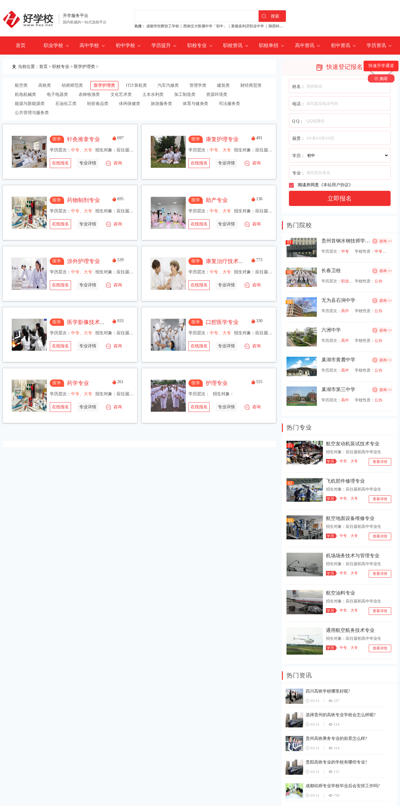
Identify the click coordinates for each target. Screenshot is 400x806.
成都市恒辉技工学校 (162, 26)
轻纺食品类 (97, 103)
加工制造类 (184, 94)
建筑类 (223, 85)
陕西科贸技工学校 (283, 26)
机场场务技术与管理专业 (352, 555)
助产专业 (217, 200)
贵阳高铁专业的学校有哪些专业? (336, 762)
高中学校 (89, 45)
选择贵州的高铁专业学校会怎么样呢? (340, 715)
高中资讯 (304, 45)
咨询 (118, 163)
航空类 (21, 85)
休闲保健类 (129, 103)
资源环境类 (216, 94)
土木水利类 (153, 94)
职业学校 (53, 45)
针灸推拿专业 (83, 139)
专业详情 (87, 163)
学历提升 (161, 45)
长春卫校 (331, 270)
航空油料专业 (340, 592)
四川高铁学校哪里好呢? (328, 691)
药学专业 (78, 383)
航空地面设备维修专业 (350, 518)
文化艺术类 (121, 94)
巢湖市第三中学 (338, 389)
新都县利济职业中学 (247, 26)
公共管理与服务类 (32, 112)
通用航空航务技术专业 (350, 630)
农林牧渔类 (89, 94)
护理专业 (217, 383)
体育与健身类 (195, 103)
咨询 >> (385, 241)
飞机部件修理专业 (345, 481)
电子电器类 (57, 94)
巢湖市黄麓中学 (338, 359)
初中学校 (125, 45)
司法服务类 (229, 103)
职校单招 (268, 45)
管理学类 (197, 85)
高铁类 (44, 85)
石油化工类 (65, 103)
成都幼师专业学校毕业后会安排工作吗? (343, 786)
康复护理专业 (222, 139)
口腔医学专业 (222, 322)
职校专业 (197, 45)
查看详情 (380, 462)
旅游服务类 (161, 103)
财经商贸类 (251, 85)
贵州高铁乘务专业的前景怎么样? (336, 738)
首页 (20, 45)
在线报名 (60, 163)
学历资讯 (376, 45)
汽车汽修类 (168, 85)
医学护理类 (84, 66)
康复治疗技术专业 (227, 261)
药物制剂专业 (83, 200)
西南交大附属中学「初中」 (205, 26)
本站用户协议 (336, 185)
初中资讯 (340, 45)
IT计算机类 (136, 85)
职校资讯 (232, 45)
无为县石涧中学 (338, 300)
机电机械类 (25, 94)
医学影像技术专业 (89, 322)
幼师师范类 (72, 85)
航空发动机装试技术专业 (352, 443)
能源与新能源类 (30, 103)
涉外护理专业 (83, 261)
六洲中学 (331, 329)
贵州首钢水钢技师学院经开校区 (355, 240)
